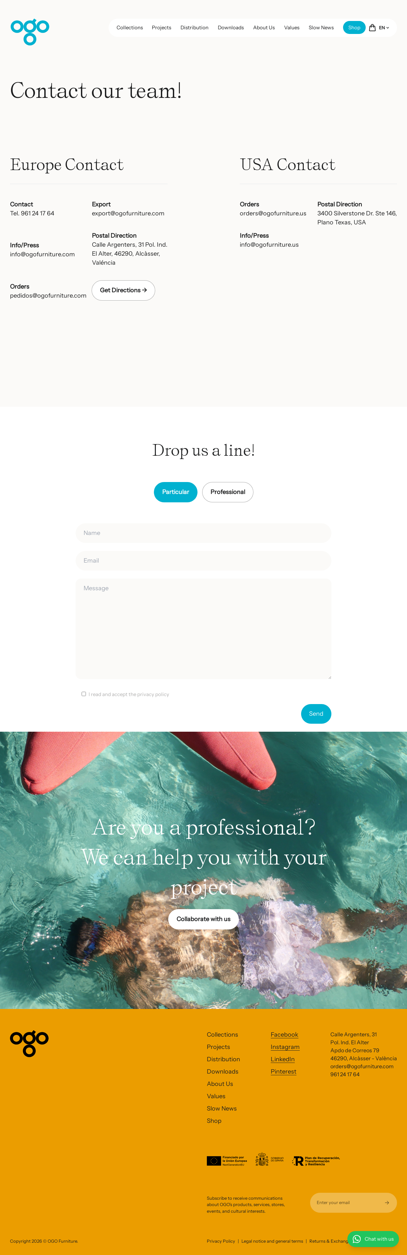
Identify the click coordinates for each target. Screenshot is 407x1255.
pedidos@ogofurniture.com (48, 295)
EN (384, 27)
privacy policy (153, 694)
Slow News (321, 27)
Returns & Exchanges (331, 1241)
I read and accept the (129, 694)
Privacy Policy (221, 1241)
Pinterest (283, 1071)
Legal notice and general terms (272, 1241)
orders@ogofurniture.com (362, 1066)
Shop (354, 27)
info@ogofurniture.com (42, 254)
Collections (130, 27)
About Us (264, 27)
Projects (161, 27)
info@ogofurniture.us (269, 244)
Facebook (284, 1034)
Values (291, 27)
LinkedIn (283, 1059)
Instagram (285, 1047)
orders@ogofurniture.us (273, 213)
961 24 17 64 (345, 1074)
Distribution (194, 27)
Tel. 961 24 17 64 (32, 213)
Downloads (231, 27)
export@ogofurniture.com (128, 213)
